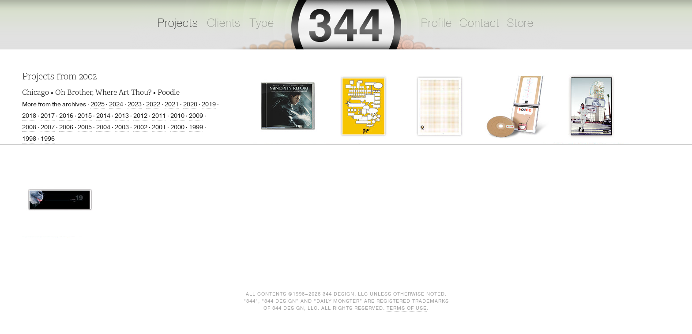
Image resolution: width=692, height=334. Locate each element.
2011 (159, 116)
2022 (153, 104)
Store (520, 23)
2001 (159, 127)
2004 (103, 127)
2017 (48, 116)
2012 (140, 116)
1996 (48, 139)
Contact (479, 23)
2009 (196, 116)
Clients (224, 23)
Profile (436, 23)
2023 (135, 104)
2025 (97, 104)
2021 (172, 104)
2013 (122, 116)
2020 (190, 104)
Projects (178, 23)
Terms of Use (407, 308)
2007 (48, 127)
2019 (209, 104)
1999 (196, 127)
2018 (29, 116)
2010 (177, 116)
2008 (29, 127)
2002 (140, 127)
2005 (85, 127)
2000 (177, 127)
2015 (85, 116)
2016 (66, 116)
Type (261, 23)
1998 (29, 139)
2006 (66, 127)
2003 (122, 127)
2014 (103, 116)
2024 (116, 104)
